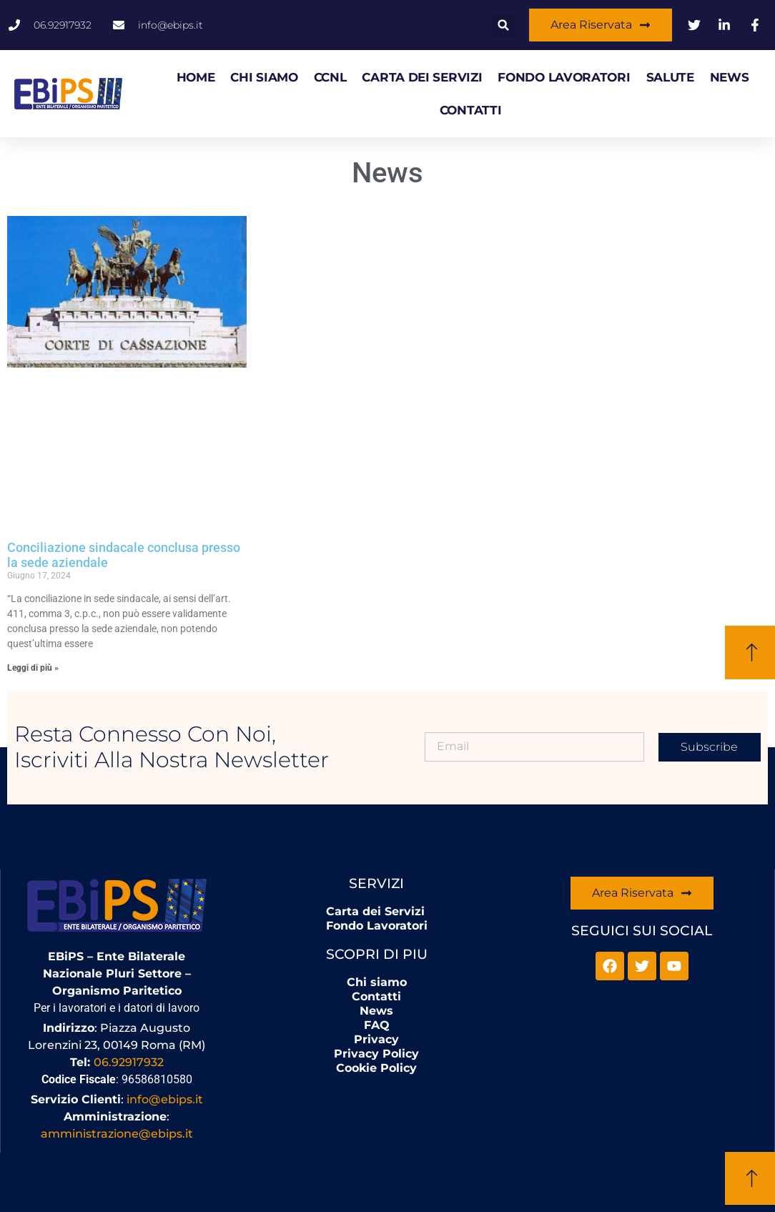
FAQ (377, 1025)
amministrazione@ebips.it (117, 1133)
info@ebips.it (165, 1099)
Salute (670, 77)
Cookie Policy (376, 1068)
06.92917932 (129, 1062)
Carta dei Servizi (422, 77)
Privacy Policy (376, 1053)
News (729, 77)
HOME (196, 77)
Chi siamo (263, 77)
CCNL (330, 77)
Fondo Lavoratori (564, 77)
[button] (504, 25)
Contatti (471, 110)
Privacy (376, 1039)
